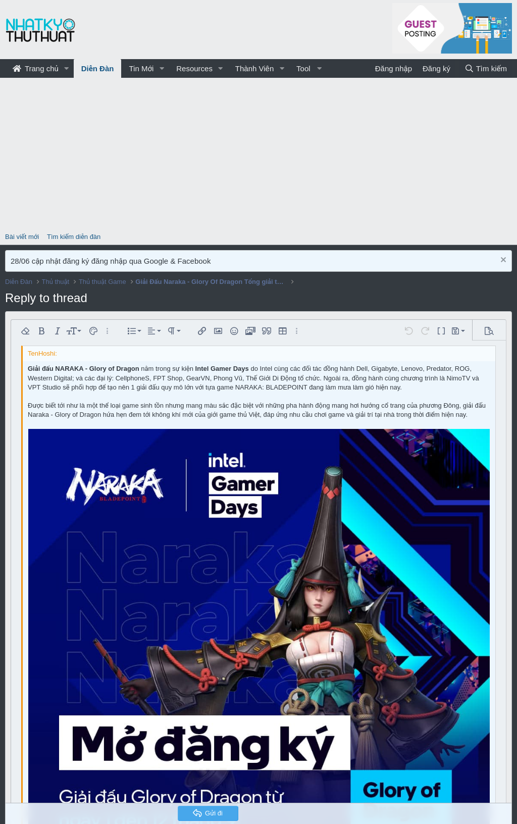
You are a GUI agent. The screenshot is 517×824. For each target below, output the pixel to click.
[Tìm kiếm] (485, 68)
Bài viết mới (22, 236)
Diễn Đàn (97, 68)
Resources (194, 68)
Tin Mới (141, 68)
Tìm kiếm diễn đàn (73, 236)
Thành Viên (254, 68)
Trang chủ (36, 68)
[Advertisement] (258, 153)
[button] (67, 68)
